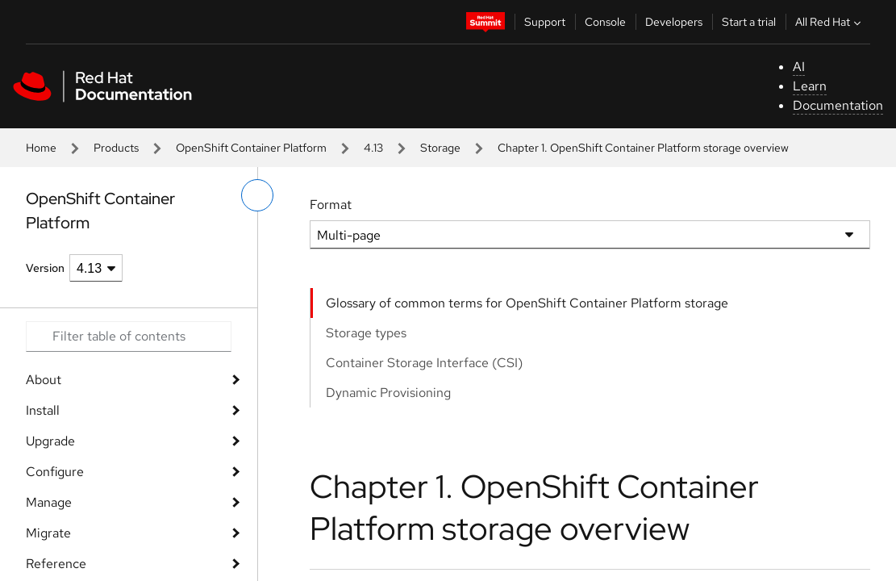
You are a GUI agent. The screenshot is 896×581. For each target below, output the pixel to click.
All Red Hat (830, 22)
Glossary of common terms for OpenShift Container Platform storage (527, 303)
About (43, 379)
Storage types (366, 332)
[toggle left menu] (257, 195)
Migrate (48, 533)
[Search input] (128, 336)
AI (799, 66)
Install (43, 410)
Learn (810, 85)
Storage (440, 147)
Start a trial (749, 22)
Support (544, 22)
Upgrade (50, 441)
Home (41, 147)
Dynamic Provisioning (388, 392)
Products (116, 147)
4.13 (373, 147)
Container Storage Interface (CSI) (424, 362)
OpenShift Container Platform (251, 147)
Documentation (838, 105)
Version (45, 268)
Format (331, 204)
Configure (55, 471)
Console (605, 22)
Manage (49, 502)
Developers (673, 22)
